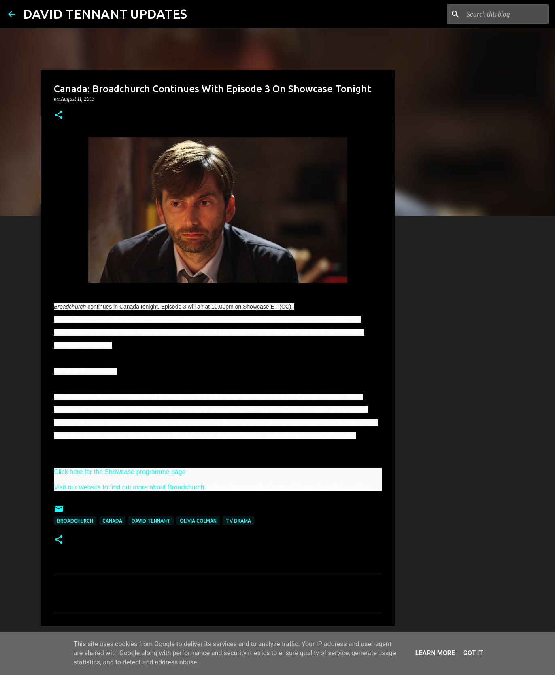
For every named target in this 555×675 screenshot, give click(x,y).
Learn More (435, 653)
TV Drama (238, 520)
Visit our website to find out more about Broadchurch (129, 487)
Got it (473, 653)
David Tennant (151, 520)
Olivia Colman (198, 520)
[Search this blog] (506, 14)
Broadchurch (75, 520)
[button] (59, 115)
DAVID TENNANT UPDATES (105, 13)
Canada (112, 520)
